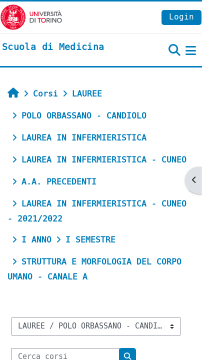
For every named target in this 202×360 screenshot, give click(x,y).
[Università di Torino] (31, 16)
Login (181, 16)
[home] (53, 47)
